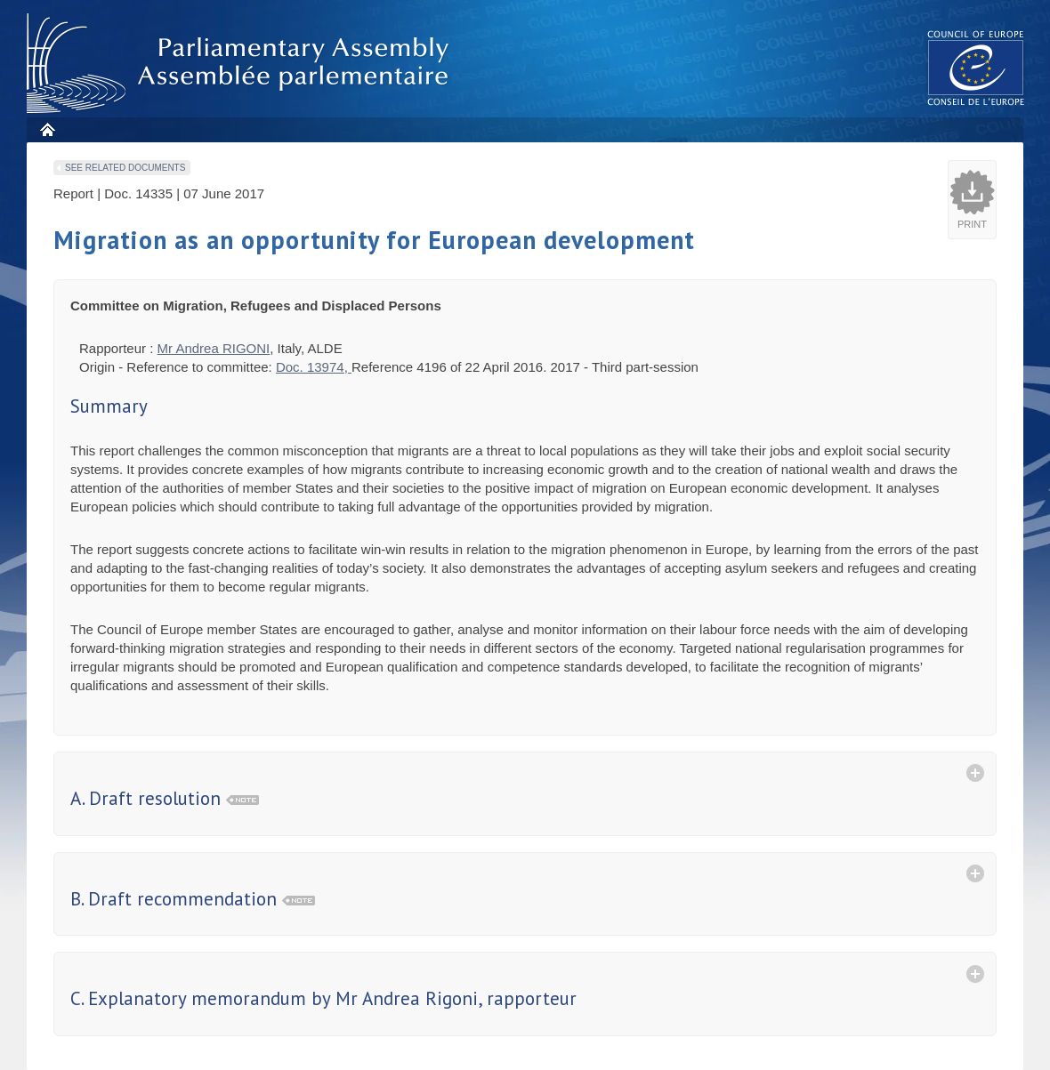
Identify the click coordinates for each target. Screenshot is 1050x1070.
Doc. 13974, (313, 366)
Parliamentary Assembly (241, 63)
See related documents (125, 168)
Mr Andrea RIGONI (214, 348)
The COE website (976, 67)
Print (972, 224)
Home (47, 129)
